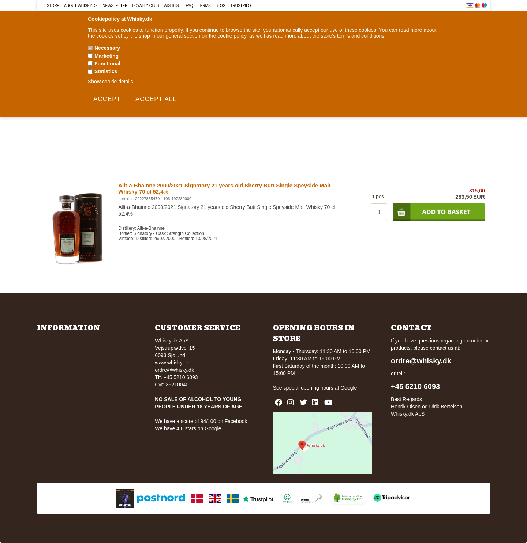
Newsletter (114, 6)
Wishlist (172, 6)
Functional (107, 64)
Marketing (106, 56)
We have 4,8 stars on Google (188, 428)
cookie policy (231, 36)
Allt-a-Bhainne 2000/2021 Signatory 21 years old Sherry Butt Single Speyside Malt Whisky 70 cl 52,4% (224, 188)
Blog (221, 6)
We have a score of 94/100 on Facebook (201, 421)
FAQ (189, 6)
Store (53, 6)
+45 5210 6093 (415, 386)
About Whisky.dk (81, 6)
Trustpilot (241, 6)
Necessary (107, 48)
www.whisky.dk (172, 363)
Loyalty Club (145, 6)
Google (348, 388)
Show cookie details (110, 82)
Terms (204, 6)
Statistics (105, 71)
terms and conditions (360, 36)
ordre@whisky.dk (174, 370)
